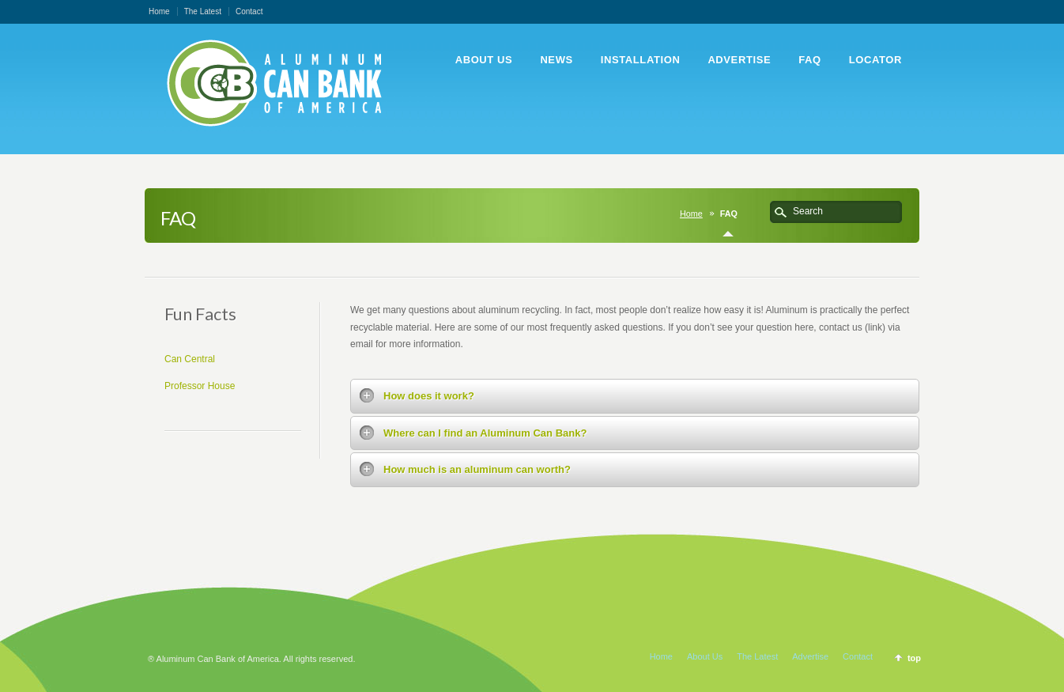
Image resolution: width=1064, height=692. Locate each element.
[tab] (634, 396)
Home (159, 11)
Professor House (199, 385)
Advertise (810, 656)
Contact (249, 11)
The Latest (202, 11)
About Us (705, 656)
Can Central (189, 359)
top (914, 658)
